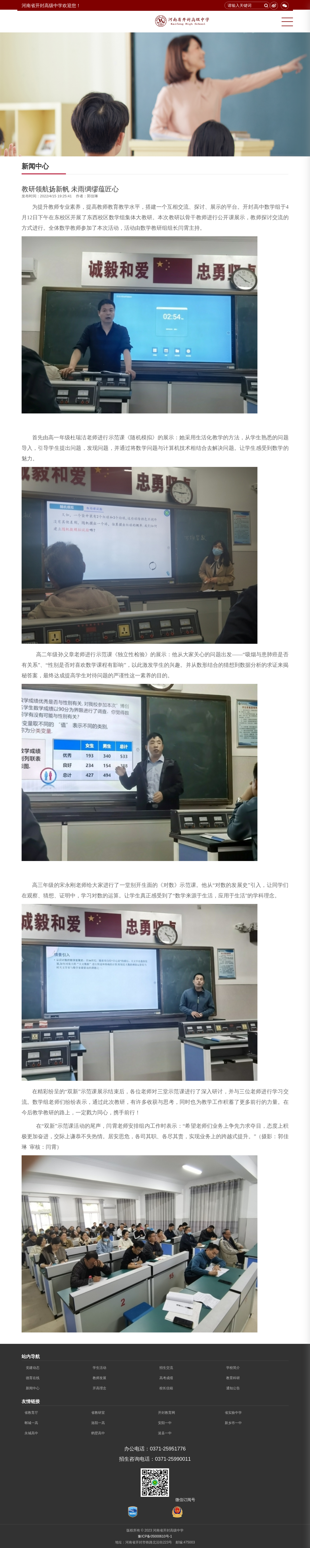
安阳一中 (165, 1423)
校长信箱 (166, 1388)
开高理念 (99, 1388)
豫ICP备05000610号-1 (155, 1536)
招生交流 (166, 1368)
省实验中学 (233, 1413)
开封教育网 (166, 1413)
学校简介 (233, 1368)
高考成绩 (166, 1378)
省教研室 (98, 1413)
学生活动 (99, 1368)
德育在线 (32, 1378)
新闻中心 (32, 1388)
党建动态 (32, 1368)
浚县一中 (165, 1433)
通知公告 (233, 1388)
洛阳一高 (98, 1423)
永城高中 (31, 1433)
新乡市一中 (233, 1423)
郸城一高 (31, 1423)
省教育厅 (31, 1413)
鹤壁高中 (98, 1433)
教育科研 (233, 1378)
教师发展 (99, 1378)
